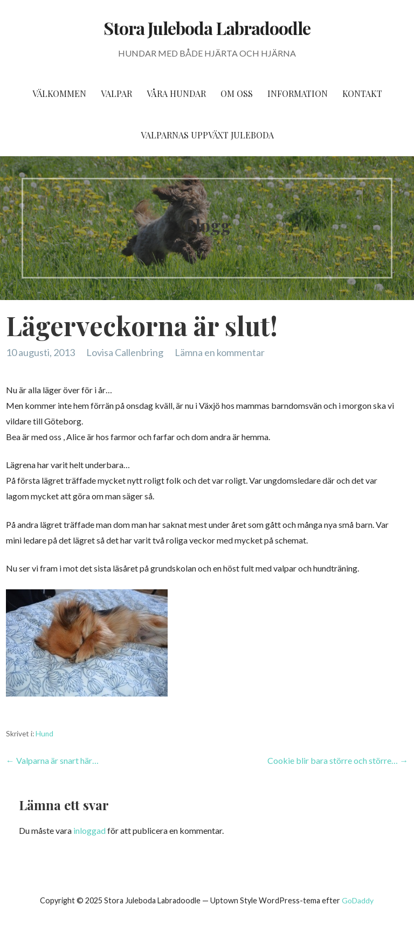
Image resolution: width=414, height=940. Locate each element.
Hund (44, 733)
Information (297, 93)
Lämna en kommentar (220, 352)
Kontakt (362, 93)
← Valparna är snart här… (52, 760)
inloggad (89, 830)
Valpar (116, 93)
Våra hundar (176, 93)
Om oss (236, 93)
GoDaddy (358, 900)
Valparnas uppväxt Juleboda (207, 135)
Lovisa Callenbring (124, 352)
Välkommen (59, 93)
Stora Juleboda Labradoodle (207, 27)
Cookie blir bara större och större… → (337, 760)
